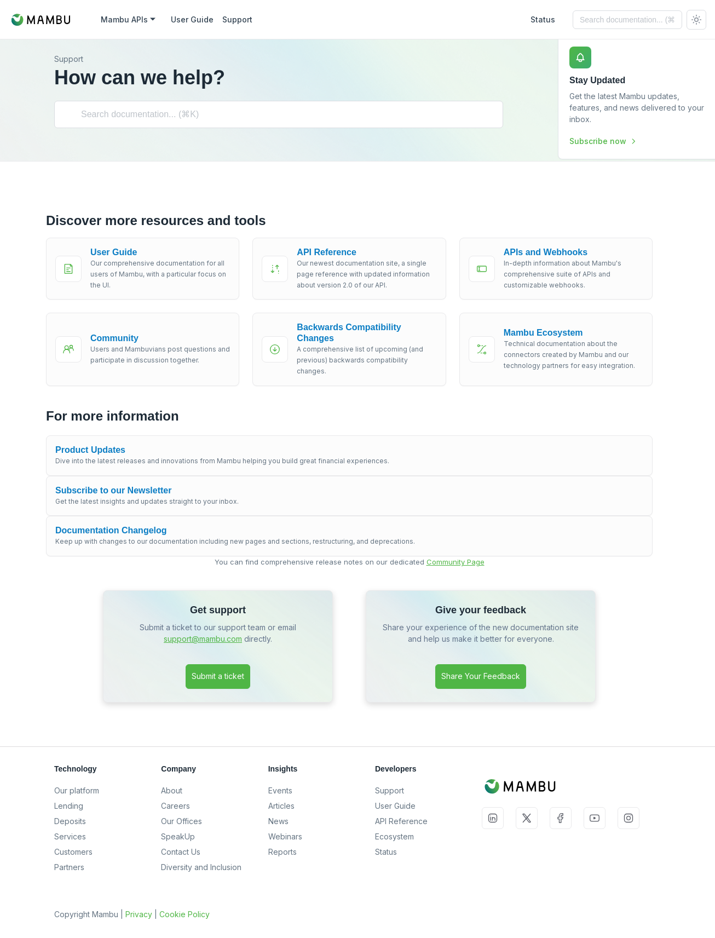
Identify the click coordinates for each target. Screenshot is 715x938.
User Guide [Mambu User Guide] (192, 19)
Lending (68, 805)
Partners (69, 867)
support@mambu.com (203, 638)
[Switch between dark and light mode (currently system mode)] (696, 20)
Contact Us (180, 851)
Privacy (138, 914)
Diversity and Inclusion (201, 867)
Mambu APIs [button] (124, 19)
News (278, 821)
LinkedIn (493, 818)
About (171, 790)
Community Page (455, 561)
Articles (281, 805)
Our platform (76, 790)
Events (280, 790)
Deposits (70, 821)
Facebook (561, 818)
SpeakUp (178, 836)
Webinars (285, 836)
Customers (73, 851)
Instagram (628, 818)
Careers (175, 805)
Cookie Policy (184, 914)
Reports (282, 851)
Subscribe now (603, 141)
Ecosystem (394, 836)
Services (70, 836)
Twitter (527, 818)
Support (389, 790)
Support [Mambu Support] (237, 19)
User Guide (395, 805)
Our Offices (181, 821)
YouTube (595, 818)
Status (386, 851)
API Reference (401, 821)
